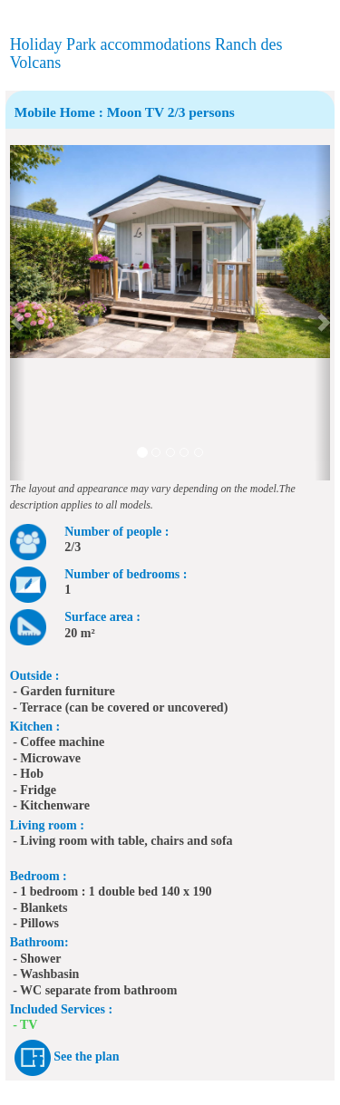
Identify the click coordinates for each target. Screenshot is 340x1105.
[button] (18, 312)
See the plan (86, 1056)
